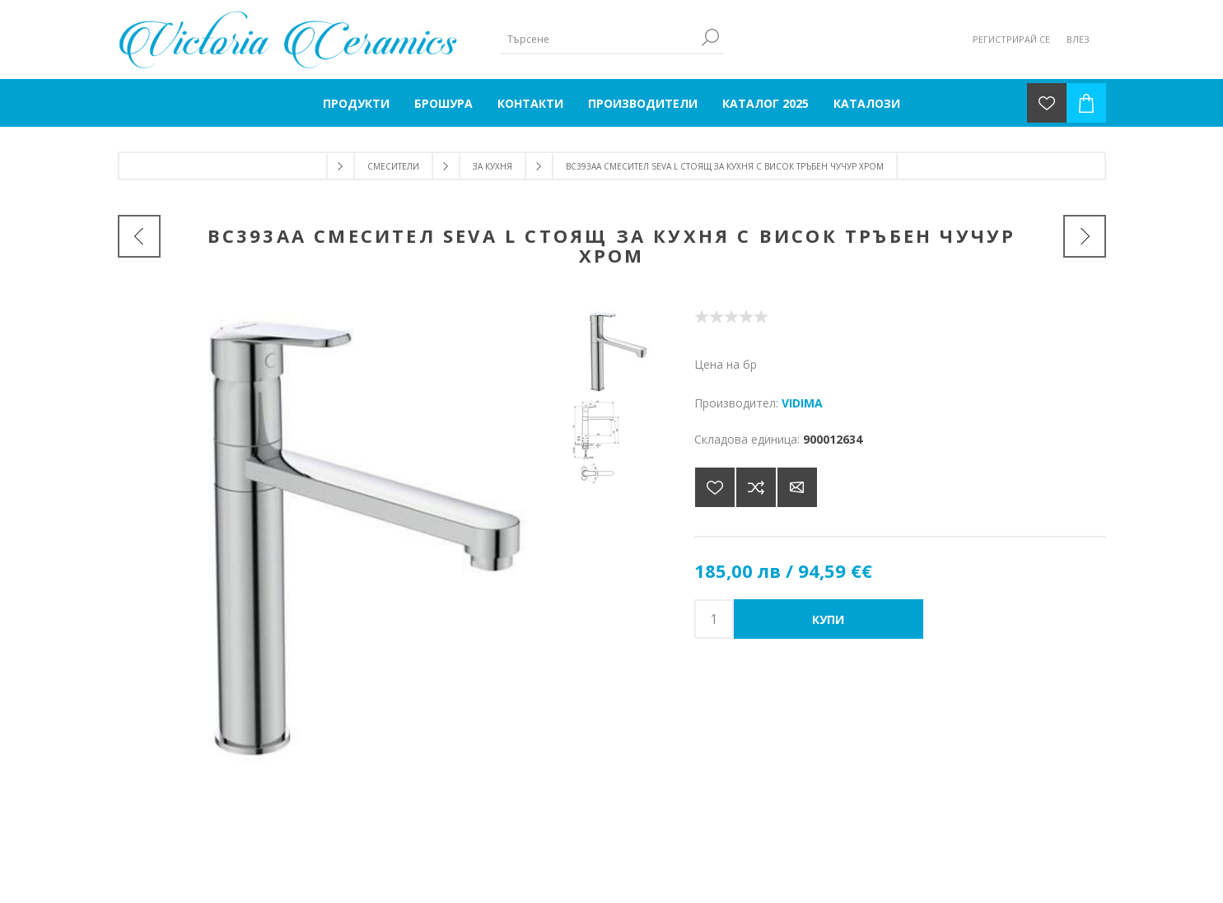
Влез (1078, 39)
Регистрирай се (1011, 39)
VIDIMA (802, 403)
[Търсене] (599, 39)
